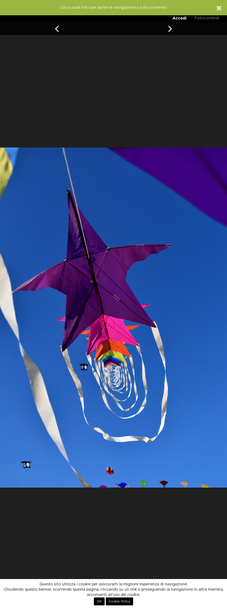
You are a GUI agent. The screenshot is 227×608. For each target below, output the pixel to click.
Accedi (179, 18)
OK (99, 601)
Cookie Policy (119, 601)
